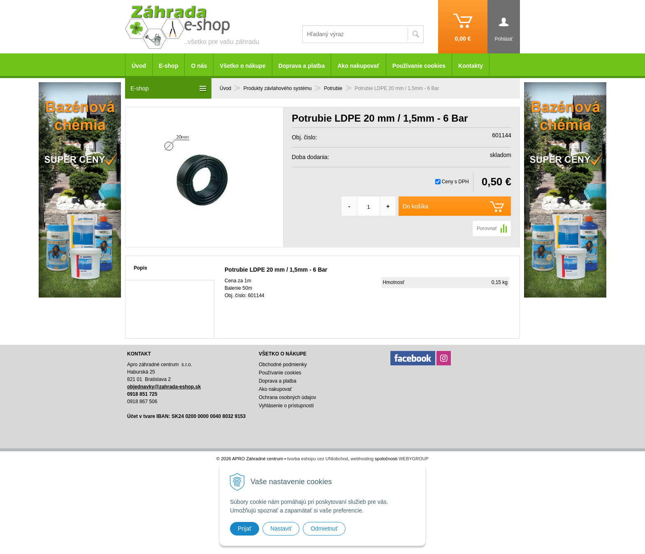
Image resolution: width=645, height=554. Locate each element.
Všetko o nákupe (242, 65)
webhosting (362, 458)
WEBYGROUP (414, 458)
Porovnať (487, 228)
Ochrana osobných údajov (287, 397)
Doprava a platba (301, 65)
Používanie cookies (418, 65)
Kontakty (470, 65)
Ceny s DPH (455, 182)
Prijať (244, 528)
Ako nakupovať (358, 65)
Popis (140, 268)
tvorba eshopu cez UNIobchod (317, 458)
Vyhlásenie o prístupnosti (286, 406)
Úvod (139, 65)
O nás (199, 65)
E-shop (168, 65)
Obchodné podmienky (283, 364)
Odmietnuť (324, 528)
